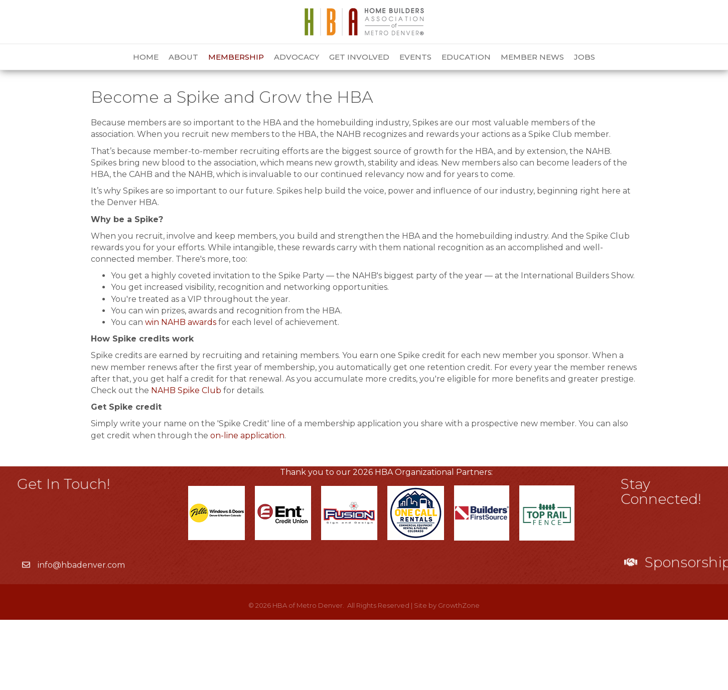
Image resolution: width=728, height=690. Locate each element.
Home (146, 57)
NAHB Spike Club (186, 460)
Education (466, 57)
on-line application (247, 505)
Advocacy (296, 57)
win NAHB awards (180, 392)
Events (415, 57)
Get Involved (359, 57)
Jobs (584, 57)
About (183, 57)
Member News (532, 57)
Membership (236, 57)
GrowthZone (459, 675)
